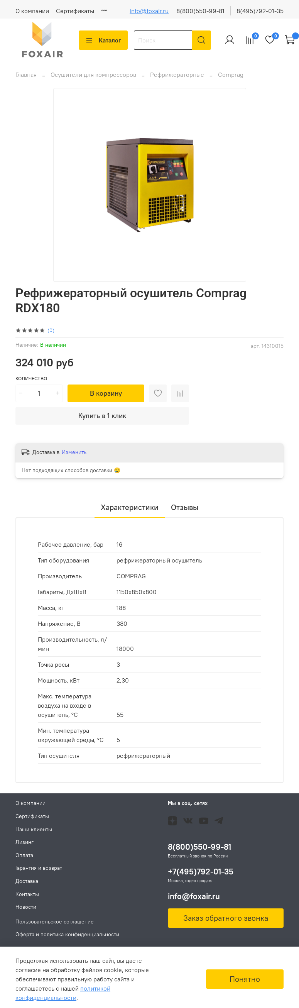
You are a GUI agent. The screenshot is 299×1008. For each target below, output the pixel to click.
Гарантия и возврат (38, 867)
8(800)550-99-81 (200, 11)
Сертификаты (75, 11)
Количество (31, 378)
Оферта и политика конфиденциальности (67, 934)
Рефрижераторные (177, 74)
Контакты (27, 894)
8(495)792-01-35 (260, 11)
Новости (25, 906)
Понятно (245, 979)
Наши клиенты (33, 829)
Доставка (26, 881)
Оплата (24, 855)
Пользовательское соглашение (54, 921)
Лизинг (24, 842)
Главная (26, 74)
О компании (32, 11)
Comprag (230, 74)
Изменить (74, 452)
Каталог (103, 40)
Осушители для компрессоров (93, 74)
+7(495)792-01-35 (200, 871)
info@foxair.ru (149, 11)
